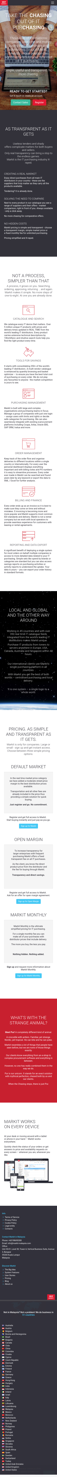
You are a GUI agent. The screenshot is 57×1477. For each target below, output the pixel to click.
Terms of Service (10, 1217)
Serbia (6, 1438)
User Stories (8, 1275)
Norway (7, 1424)
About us (7, 1284)
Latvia (6, 1400)
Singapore (8, 1441)
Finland (7, 1369)
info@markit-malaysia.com (19, 1243)
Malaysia (7, 1409)
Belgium (7, 1331)
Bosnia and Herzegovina (14, 1334)
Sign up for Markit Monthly (28, 976)
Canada (7, 1343)
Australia (7, 1325)
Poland (6, 1429)
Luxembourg (9, 1406)
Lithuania (7, 1403)
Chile (6, 1346)
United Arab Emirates (12, 1464)
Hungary (7, 1383)
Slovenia (7, 1447)
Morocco (7, 1415)
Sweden (7, 1455)
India (6, 1386)
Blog (5, 1281)
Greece (6, 1377)
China (6, 1348)
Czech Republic (10, 1360)
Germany (7, 1374)
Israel (6, 1395)
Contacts (7, 1229)
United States (9, 1470)
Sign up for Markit (28, 826)
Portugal (7, 1432)
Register (39, 102)
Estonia (7, 1366)
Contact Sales (20, 102)
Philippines (8, 1426)
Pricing (6, 1278)
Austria (6, 1328)
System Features (10, 1272)
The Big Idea (8, 1269)
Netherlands (9, 1418)
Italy (5, 1398)
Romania (7, 1435)
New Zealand (9, 1421)
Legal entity (8, 1226)
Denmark (7, 1363)
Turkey (6, 1461)
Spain (6, 1452)
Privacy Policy (9, 1220)
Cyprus (6, 1357)
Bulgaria (7, 1340)
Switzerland (8, 1458)
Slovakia (7, 1444)
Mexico (7, 1412)
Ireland (6, 1392)
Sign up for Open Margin (28, 901)
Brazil (6, 1337)
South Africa (9, 1450)
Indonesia (8, 1389)
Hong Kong (8, 1380)
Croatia (7, 1354)
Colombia (8, 1351)
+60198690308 (15, 1240)
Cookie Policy (9, 1223)
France (6, 1372)
